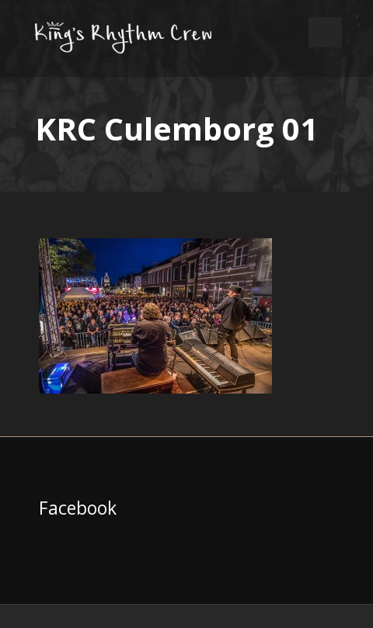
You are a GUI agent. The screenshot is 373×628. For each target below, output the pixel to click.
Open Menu (325, 32)
